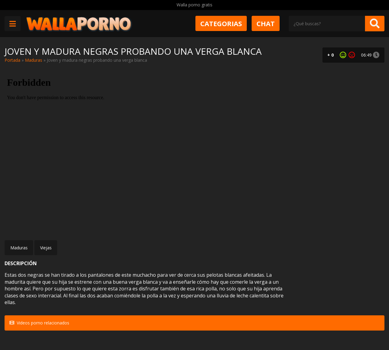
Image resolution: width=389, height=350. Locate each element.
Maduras (33, 60)
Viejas (46, 248)
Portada (12, 60)
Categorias (221, 23)
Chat (265, 23)
